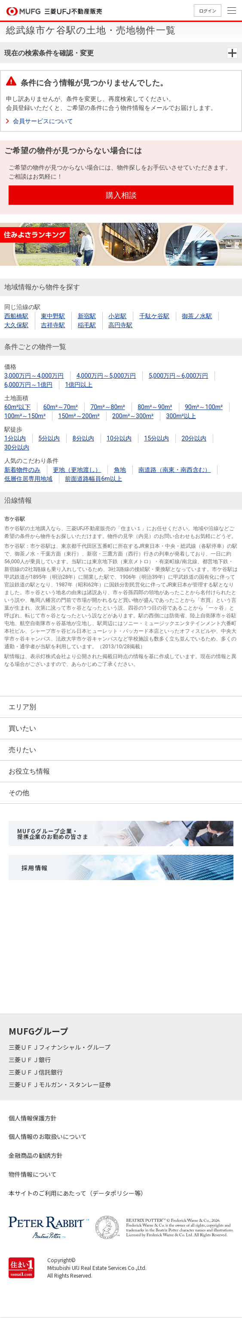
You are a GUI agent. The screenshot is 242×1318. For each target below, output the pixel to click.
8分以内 (83, 438)
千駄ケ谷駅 (154, 316)
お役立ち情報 (29, 771)
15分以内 (156, 438)
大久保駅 (16, 325)
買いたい (22, 728)
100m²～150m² (25, 416)
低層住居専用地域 (28, 478)
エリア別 (22, 707)
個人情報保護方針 (33, 1118)
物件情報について (33, 1174)
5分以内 (49, 438)
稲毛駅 (87, 325)
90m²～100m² (204, 407)
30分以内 (16, 447)
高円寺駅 (120, 325)
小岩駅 (117, 316)
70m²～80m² (107, 407)
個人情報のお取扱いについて (48, 1136)
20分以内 (194, 438)
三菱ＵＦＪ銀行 (30, 1060)
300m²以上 (181, 416)
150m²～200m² (79, 416)
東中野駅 (53, 316)
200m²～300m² (132, 416)
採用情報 (34, 867)
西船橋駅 (16, 316)
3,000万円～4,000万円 (34, 375)
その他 (19, 792)
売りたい (22, 749)
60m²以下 (17, 407)
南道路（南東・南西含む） (174, 469)
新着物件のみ (22, 469)
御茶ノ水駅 (197, 316)
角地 (120, 469)
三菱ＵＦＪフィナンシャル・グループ (60, 1047)
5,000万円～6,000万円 (178, 375)
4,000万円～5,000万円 (106, 375)
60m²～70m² (60, 407)
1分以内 (15, 438)
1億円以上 (79, 384)
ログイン (207, 10)
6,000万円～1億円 (28, 384)
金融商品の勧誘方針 (36, 1155)
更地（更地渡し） (77, 469)
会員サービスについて (43, 121)
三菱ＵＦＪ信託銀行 (36, 1072)
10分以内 (119, 438)
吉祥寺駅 (53, 325)
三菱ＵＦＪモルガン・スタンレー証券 (60, 1084)
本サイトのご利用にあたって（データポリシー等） (78, 1193)
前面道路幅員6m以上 (93, 478)
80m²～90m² (155, 407)
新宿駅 (87, 316)
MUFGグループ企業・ (52, 834)
